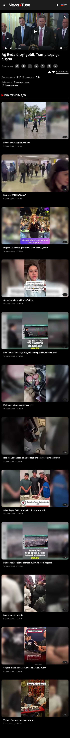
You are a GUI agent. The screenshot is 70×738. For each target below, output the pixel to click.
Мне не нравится (53, 72)
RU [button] (64, 5)
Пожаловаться (10, 85)
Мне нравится (49, 72)
